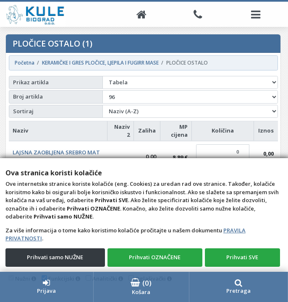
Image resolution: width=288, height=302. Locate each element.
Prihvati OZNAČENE (155, 257)
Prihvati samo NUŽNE (55, 257)
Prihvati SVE (242, 257)
